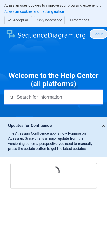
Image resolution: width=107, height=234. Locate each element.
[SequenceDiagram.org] (45, 34)
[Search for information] (59, 97)
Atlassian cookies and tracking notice (34, 11)
